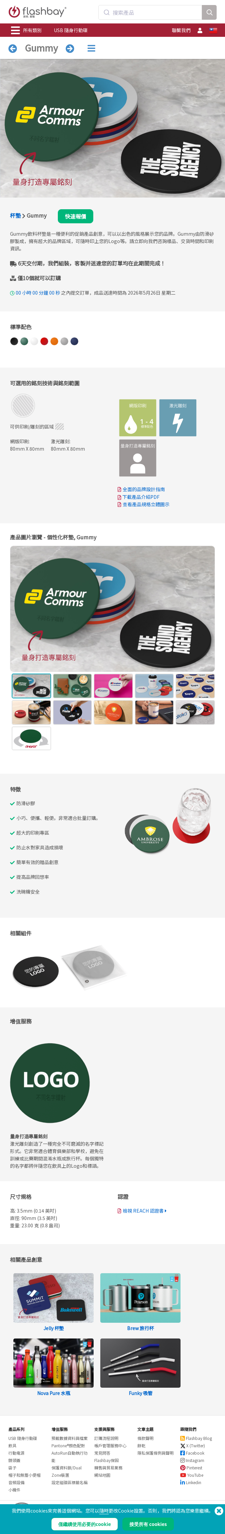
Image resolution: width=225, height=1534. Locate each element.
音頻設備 (16, 1482)
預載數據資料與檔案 (69, 1438)
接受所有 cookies (148, 1524)
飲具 (12, 1445)
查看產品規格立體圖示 (146, 504)
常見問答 (102, 1453)
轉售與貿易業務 (108, 1467)
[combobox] (150, 12)
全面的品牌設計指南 (144, 489)
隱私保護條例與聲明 (155, 1453)
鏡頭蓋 (14, 1460)
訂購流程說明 (106, 1438)
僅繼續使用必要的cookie (84, 1524)
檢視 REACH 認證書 (143, 1210)
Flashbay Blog (196, 1438)
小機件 (14, 1489)
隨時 (104, 1510)
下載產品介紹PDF (138, 496)
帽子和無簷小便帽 (24, 1475)
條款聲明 (145, 1438)
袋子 (12, 1467)
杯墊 (15, 215)
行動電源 (16, 1453)
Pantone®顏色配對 (68, 1445)
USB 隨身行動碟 (71, 30)
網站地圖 (102, 1475)
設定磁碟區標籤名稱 (69, 1482)
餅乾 (141, 1445)
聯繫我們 (181, 30)
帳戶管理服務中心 (110, 1445)
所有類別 (26, 30)
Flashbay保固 (106, 1460)
